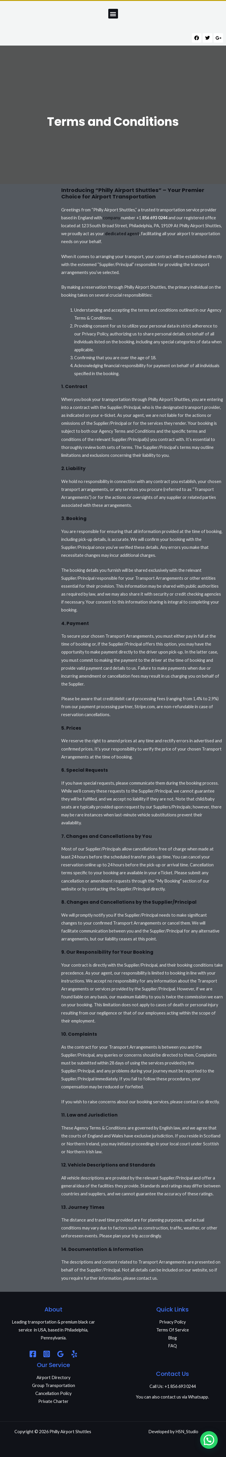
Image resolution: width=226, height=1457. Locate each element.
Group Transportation (53, 1385)
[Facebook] (32, 1354)
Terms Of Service (172, 1329)
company (111, 217)
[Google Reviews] (60, 1354)
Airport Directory (53, 1377)
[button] (113, 14)
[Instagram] (46, 1354)
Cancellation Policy (53, 1393)
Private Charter (53, 1401)
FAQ (172, 1345)
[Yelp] (74, 1354)
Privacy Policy (172, 1321)
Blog (172, 1337)
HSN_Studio (186, 1431)
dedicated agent (122, 233)
